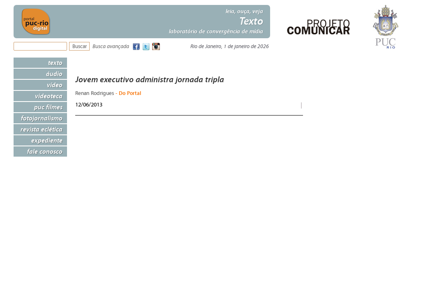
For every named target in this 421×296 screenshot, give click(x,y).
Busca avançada (111, 46)
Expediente (46, 140)
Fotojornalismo (41, 118)
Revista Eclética (41, 129)
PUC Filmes (48, 107)
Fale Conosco (44, 151)
